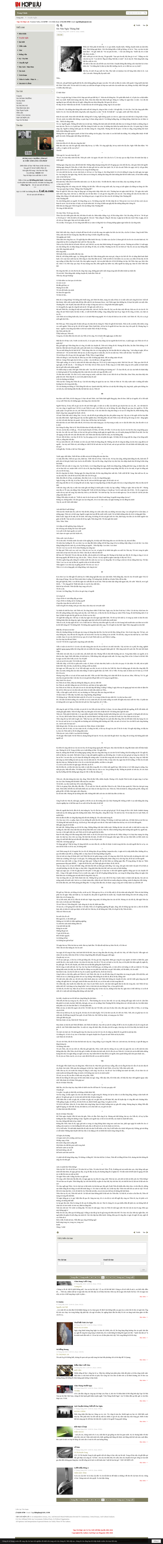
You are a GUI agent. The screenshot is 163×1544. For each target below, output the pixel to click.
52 (103, 1277)
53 (106, 1277)
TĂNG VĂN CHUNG (23, 115)
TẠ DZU (19, 103)
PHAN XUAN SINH (81, 1328)
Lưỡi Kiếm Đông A (81, 1468)
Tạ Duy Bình (20, 101)
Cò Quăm (60, 1302)
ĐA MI (60, 35)
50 (95, 1277)
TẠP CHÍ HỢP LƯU (23, 118)
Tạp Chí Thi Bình (22, 120)
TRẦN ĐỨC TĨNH (80, 1473)
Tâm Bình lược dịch (22, 108)
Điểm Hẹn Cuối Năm (82, 1365)
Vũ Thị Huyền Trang (81, 1452)
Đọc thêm (143, 1296)
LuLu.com (48, 180)
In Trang (57, 1232)
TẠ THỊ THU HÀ (22, 106)
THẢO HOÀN (79, 1432)
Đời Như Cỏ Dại (80, 1427)
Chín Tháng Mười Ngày (83, 1386)
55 (114, 1277)
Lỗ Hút (77, 1447)
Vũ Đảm (77, 1391)
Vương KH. (78, 1286)
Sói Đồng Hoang (62, 1349)
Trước (138, 25)
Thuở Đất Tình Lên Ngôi (83, 1322)
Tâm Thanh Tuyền (22, 110)
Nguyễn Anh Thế (62, 1307)
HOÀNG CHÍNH (79, 1411)
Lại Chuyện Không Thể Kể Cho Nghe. (88, 1406)
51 (99, 1277)
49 (91, 1277)
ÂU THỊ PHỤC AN (62, 1354)
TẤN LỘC (19, 113)
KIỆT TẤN (77, 1370)
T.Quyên (19, 96)
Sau (144, 25)
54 (110, 1277)
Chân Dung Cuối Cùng (82, 1281)
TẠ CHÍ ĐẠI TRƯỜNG (24, 98)
